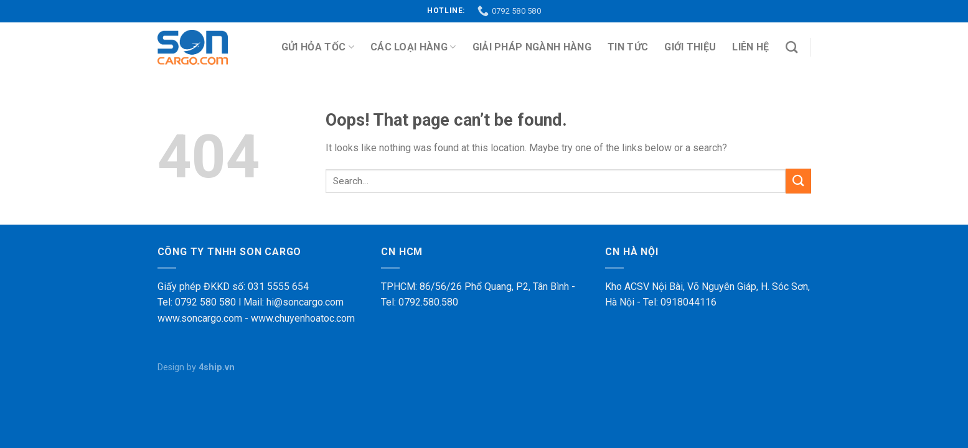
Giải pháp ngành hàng (531, 47)
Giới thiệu (690, 47)
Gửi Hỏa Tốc (317, 47)
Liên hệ (750, 47)
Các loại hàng (413, 47)
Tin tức (628, 47)
